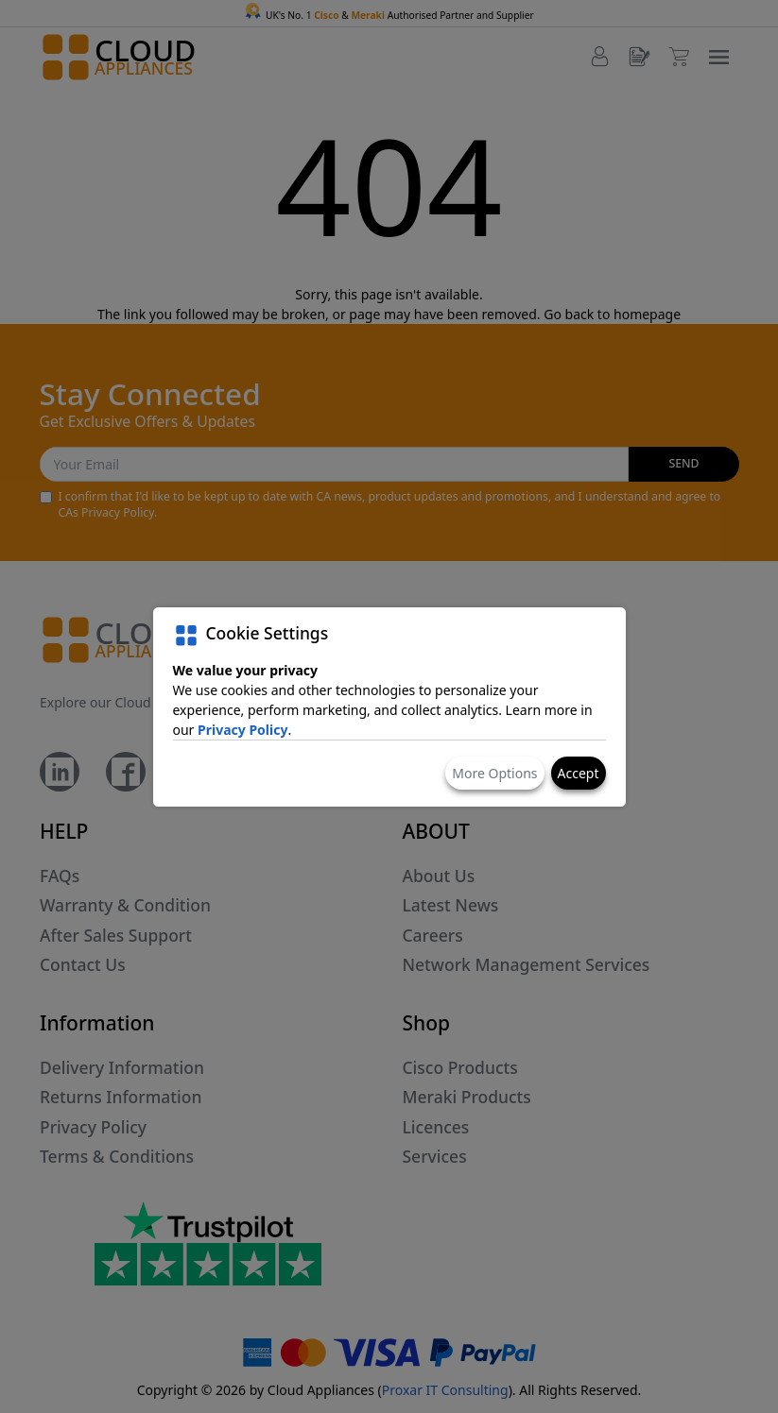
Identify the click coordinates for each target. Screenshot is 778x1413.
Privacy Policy (242, 730)
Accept (578, 773)
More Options (494, 773)
